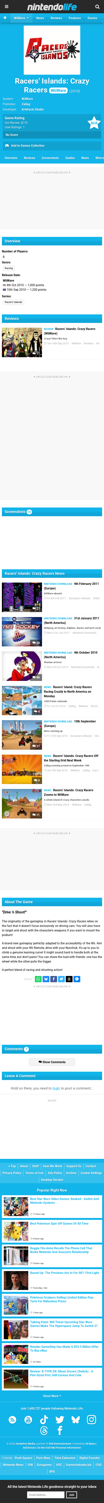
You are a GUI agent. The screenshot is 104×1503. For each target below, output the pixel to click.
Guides (70, 158)
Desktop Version (52, 1180)
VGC (59, 1465)
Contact (91, 1166)
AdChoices (29, 1447)
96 (36, 677)
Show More (52, 1396)
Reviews (29, 158)
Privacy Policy (11, 1173)
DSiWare (98, 598)
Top (12, 1166)
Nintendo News (13, 1465)
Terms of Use (34, 1173)
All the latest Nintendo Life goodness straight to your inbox (52, 1487)
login (56, 1088)
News (85, 158)
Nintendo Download (84, 632)
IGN (30, 1465)
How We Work (52, 1166)
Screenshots (50, 158)
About (24, 1166)
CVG (99, 1465)
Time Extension (64, 1458)
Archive (71, 1173)
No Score (12, 135)
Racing (9, 268)
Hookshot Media (25, 1443)
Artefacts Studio (33, 109)
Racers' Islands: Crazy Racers (52, 85)
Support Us (73, 1166)
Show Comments (52, 1062)
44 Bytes (90, 1443)
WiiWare (27, 99)
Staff (35, 1166)
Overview (11, 158)
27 (36, 608)
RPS (52, 1471)
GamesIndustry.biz (79, 1465)
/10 (24, 123)
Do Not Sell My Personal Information (59, 1447)
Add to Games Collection (24, 146)
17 (36, 354)
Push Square (23, 1458)
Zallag (26, 104)
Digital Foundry (90, 1458)
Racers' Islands (13, 302)
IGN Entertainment (60, 1443)
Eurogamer (44, 1465)
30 (36, 643)
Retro (99, 343)
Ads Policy (55, 1173)
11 (36, 815)
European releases (79, 598)
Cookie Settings (91, 1173)
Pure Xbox (43, 1458)
